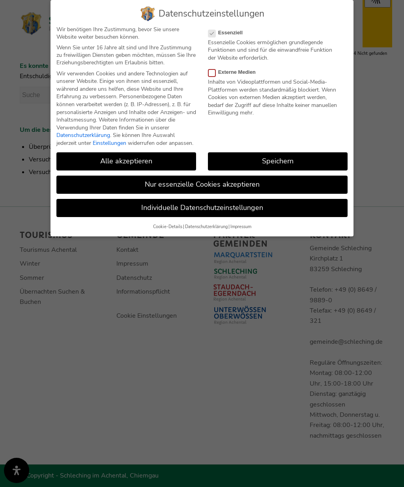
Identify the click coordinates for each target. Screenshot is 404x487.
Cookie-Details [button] (167, 226)
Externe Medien (235, 72)
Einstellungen (109, 143)
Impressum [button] (240, 226)
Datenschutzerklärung (83, 135)
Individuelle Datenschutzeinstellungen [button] (202, 207)
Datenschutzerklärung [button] (206, 226)
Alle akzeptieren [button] (126, 161)
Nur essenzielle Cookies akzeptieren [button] (202, 184)
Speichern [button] (278, 161)
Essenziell (228, 32)
